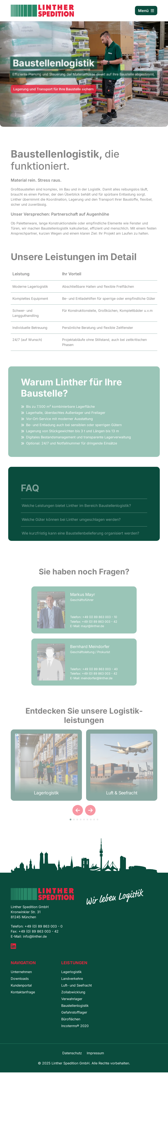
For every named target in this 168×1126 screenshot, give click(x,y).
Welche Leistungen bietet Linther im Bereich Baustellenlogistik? (76, 510)
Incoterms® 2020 (75, 1026)
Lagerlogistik (71, 972)
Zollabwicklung (73, 992)
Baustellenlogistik (75, 1005)
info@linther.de (35, 936)
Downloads (20, 978)
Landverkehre (72, 978)
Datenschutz (72, 1053)
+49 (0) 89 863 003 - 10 (99, 621)
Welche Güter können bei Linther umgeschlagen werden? (71, 524)
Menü (146, 10)
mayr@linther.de (92, 630)
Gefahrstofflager (74, 1012)
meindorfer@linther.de (96, 683)
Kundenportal (21, 985)
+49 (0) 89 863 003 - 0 (44, 926)
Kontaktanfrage (23, 992)
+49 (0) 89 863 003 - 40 (100, 673)
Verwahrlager (71, 999)
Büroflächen (70, 1019)
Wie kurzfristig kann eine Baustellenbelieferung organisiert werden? (80, 537)
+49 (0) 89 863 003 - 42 (99, 626)
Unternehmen (21, 972)
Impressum (95, 1053)
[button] (70, 819)
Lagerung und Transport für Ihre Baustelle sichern (53, 92)
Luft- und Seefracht (76, 985)
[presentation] (77, 810)
